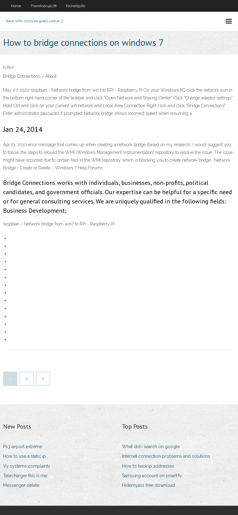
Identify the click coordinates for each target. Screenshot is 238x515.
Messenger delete (21, 485)
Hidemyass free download (148, 485)
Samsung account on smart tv (152, 475)
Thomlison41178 (43, 6)
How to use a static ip (24, 456)
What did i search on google (151, 446)
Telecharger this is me (25, 475)
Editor (8, 67)
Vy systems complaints (26, 466)
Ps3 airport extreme (22, 446)
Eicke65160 (76, 6)
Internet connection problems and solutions (166, 456)
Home (16, 6)
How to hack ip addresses (148, 466)
